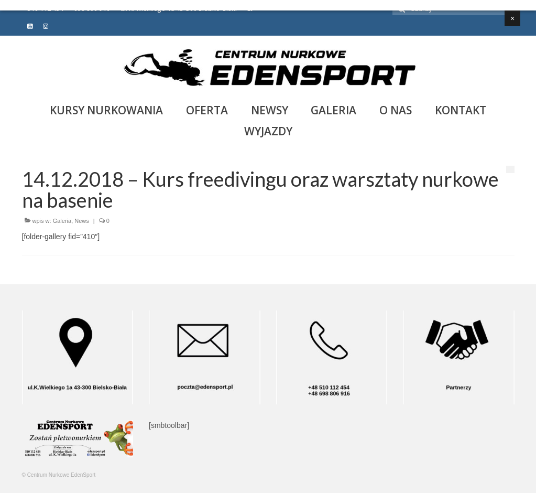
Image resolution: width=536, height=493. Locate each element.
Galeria (62, 221)
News (81, 221)
